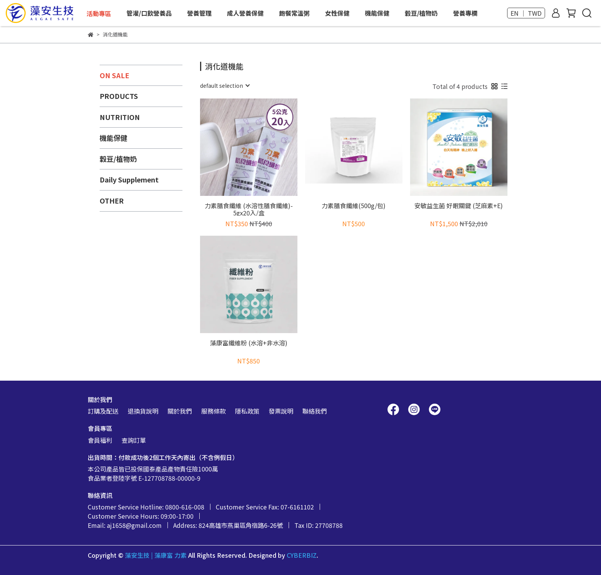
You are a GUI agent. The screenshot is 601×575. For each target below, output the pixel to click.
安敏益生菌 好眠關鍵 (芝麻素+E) (458, 206)
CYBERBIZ (302, 555)
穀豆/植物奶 (421, 13)
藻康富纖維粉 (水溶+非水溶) (248, 343)
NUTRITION (120, 117)
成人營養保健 (245, 13)
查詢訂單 (134, 440)
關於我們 (179, 411)
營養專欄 (465, 13)
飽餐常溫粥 (294, 13)
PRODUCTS (119, 96)
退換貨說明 (143, 411)
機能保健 (377, 13)
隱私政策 (247, 411)
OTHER (112, 200)
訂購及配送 (103, 411)
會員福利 (100, 440)
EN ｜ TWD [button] (526, 13)
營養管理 (199, 13)
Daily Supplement (129, 179)
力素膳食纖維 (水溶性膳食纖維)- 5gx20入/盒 (249, 209)
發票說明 (281, 411)
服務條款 (213, 411)
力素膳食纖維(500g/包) (354, 206)
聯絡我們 (314, 411)
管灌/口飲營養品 (149, 13)
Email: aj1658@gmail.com (125, 525)
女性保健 (337, 13)
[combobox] (224, 85)
